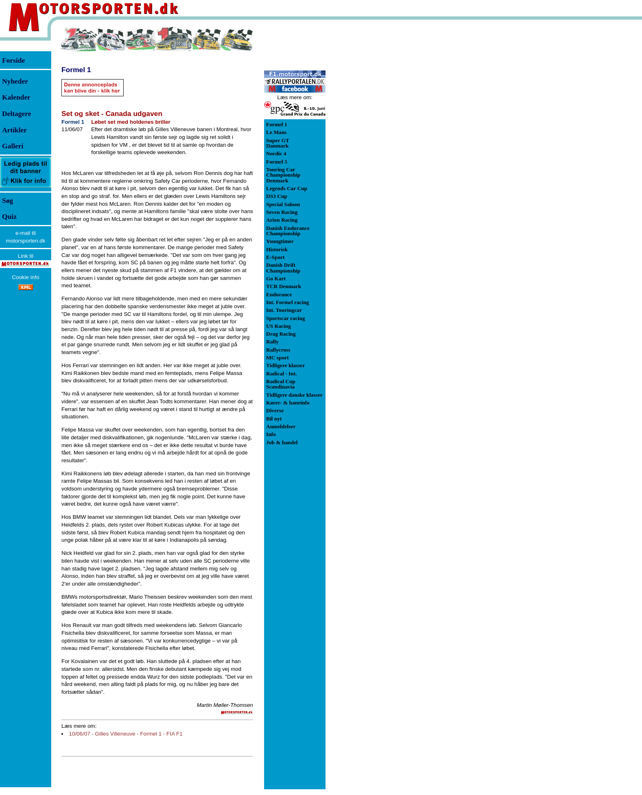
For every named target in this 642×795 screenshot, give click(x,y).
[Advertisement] (368, 149)
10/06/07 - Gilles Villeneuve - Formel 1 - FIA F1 (126, 734)
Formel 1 (76, 70)
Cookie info (25, 277)
